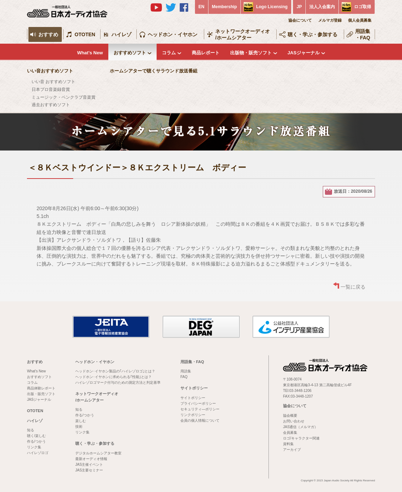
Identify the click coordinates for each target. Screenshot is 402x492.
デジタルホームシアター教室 (98, 453)
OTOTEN (85, 34)
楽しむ (80, 421)
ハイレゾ (121, 34)
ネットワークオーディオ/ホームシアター (242, 34)
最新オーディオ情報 (91, 459)
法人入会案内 (322, 6)
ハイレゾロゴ (37, 453)
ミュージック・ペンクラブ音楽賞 (64, 97)
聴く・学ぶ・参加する (312, 34)
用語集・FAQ (362, 34)
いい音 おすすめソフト (53, 81)
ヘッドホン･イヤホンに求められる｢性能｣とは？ (113, 377)
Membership (224, 6)
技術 (78, 426)
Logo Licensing (272, 6)
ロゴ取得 (362, 6)
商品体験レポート (41, 388)
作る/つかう (36, 441)
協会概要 (290, 415)
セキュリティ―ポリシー (199, 409)
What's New (90, 52)
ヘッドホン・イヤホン (172, 34)
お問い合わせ (293, 421)
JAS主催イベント (89, 464)
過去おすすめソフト (51, 104)
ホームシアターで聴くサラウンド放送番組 (153, 70)
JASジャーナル (304, 52)
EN (202, 6)
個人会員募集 (359, 20)
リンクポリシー (192, 415)
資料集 (288, 444)
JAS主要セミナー (89, 470)
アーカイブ (292, 450)
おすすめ (48, 34)
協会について (300, 20)
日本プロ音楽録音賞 (51, 89)
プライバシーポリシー (198, 403)
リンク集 (34, 447)
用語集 (185, 371)
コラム (169, 52)
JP (299, 6)
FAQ (184, 377)
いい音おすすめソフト (50, 70)
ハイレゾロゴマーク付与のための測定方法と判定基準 (118, 382)
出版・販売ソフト (41, 394)
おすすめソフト (130, 52)
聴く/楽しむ (36, 436)
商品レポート (205, 52)
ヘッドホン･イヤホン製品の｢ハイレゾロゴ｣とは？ (115, 371)
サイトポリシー (194, 388)
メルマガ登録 (330, 20)
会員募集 (290, 432)
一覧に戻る (353, 287)
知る (30, 430)
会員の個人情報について (199, 420)
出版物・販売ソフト (251, 52)
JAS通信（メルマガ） (300, 427)
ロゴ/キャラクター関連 (301, 438)
